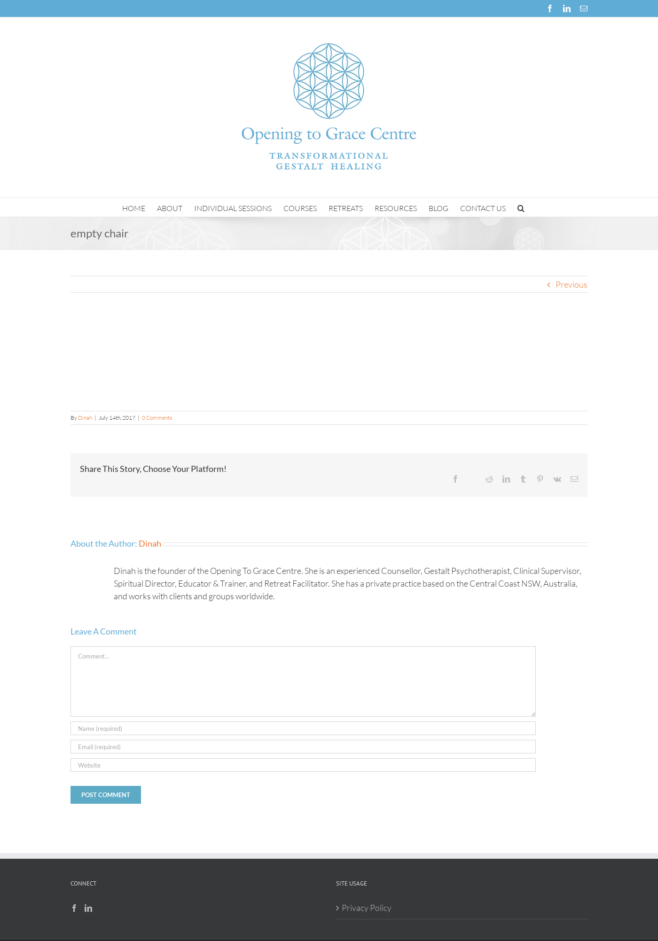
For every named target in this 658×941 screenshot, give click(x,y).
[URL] (303, 765)
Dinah (85, 417)
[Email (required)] (303, 746)
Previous (572, 284)
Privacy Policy (367, 907)
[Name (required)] (303, 728)
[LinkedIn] (88, 908)
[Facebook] (74, 908)
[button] (521, 207)
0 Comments (157, 417)
